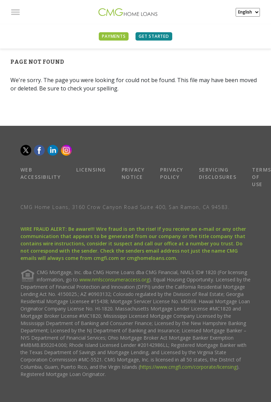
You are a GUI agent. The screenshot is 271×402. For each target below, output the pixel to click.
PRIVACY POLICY (171, 173)
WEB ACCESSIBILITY (40, 173)
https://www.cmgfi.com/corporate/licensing (188, 367)
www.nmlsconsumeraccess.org (114, 279)
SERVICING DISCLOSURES (218, 173)
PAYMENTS (113, 36)
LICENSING (91, 169)
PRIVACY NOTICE (133, 173)
